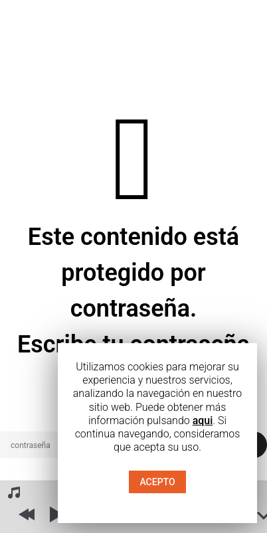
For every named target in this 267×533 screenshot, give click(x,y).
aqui (203, 420)
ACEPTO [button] (157, 482)
